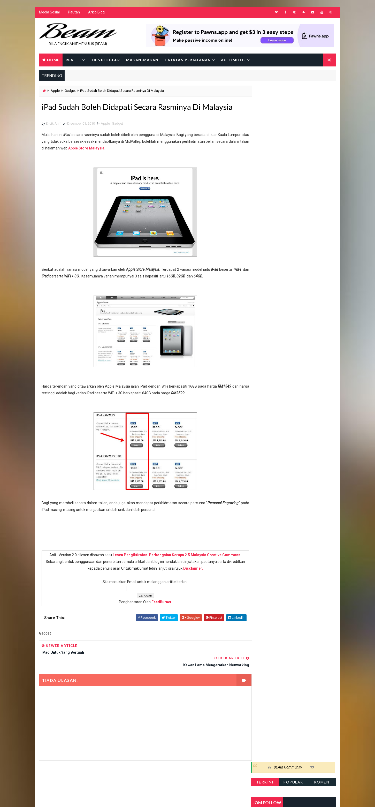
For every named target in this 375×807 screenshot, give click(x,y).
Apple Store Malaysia (107, 161)
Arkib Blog (96, 13)
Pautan (74, 13)
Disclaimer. (197, 581)
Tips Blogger (105, 60)
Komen (322, 107)
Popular (293, 107)
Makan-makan (142, 60)
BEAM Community (288, 92)
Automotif (233, 60)
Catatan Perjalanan (188, 60)
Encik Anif (189, 798)
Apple (55, 91)
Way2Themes (83, 798)
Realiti (73, 60)
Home (53, 60)
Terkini (265, 107)
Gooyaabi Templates (138, 798)
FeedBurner (156, 614)
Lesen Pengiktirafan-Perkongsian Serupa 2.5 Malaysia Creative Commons (171, 567)
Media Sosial (49, 13)
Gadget (70, 91)
